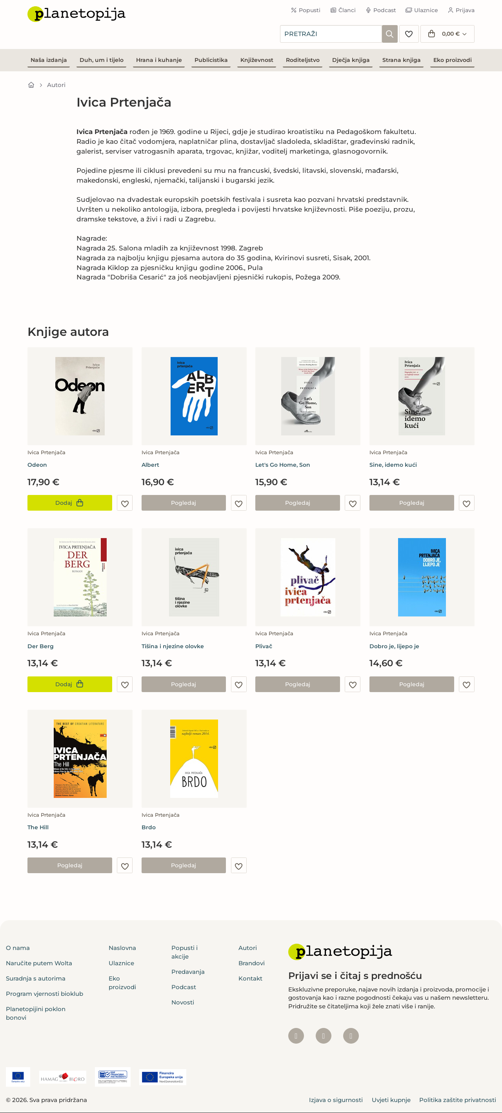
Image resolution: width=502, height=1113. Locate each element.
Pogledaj (183, 502)
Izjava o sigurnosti (336, 1100)
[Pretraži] (390, 34)
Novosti (182, 1002)
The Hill (38, 827)
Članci (343, 10)
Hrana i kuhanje (159, 59)
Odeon (37, 464)
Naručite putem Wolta (39, 963)
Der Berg (40, 646)
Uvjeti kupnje (391, 1100)
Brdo (149, 827)
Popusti (306, 10)
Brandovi (251, 963)
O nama (18, 948)
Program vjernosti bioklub (44, 993)
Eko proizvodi (452, 59)
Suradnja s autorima (35, 978)
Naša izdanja (49, 59)
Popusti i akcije (184, 952)
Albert (150, 464)
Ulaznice (422, 10)
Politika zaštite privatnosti (457, 1100)
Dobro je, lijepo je (394, 646)
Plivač (263, 646)
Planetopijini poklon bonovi (35, 1013)
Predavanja (188, 971)
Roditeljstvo (303, 59)
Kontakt (250, 978)
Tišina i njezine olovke (173, 646)
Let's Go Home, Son (282, 464)
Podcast (381, 10)
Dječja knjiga (351, 59)
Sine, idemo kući (393, 464)
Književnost (256, 59)
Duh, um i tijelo (102, 59)
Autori (56, 85)
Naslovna (122, 948)
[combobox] (331, 34)
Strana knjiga (401, 59)
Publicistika (211, 59)
